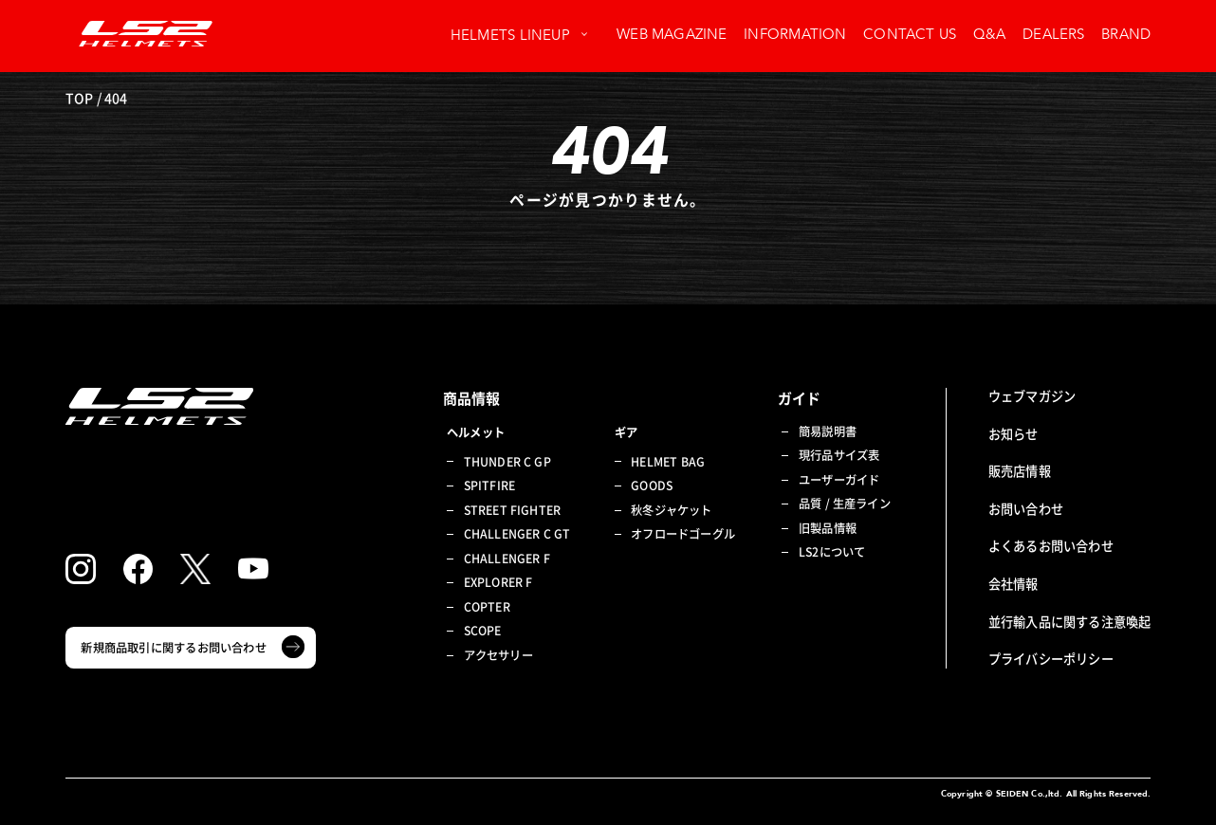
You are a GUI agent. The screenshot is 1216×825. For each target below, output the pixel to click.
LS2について (832, 552)
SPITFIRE (489, 486)
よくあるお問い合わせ (1051, 546)
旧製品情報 (828, 529)
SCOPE (483, 631)
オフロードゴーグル (683, 534)
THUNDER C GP (507, 462)
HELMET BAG (668, 462)
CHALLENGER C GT (517, 534)
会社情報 (1013, 584)
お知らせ (1013, 434)
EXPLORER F (498, 583)
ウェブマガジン (1032, 396)
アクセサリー (498, 656)
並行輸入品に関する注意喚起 (1070, 622)
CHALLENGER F (507, 559)
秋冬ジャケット (671, 511)
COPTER (487, 607)
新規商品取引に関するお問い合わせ (173, 647)
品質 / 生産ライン (845, 504)
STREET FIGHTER (513, 511)
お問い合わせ (1025, 509)
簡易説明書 (828, 432)
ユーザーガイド (839, 480)
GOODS (651, 486)
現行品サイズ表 (839, 456)
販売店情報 (1019, 471)
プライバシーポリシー (1051, 659)
